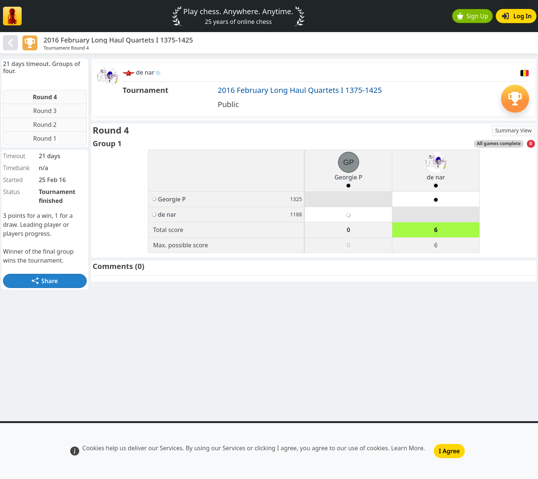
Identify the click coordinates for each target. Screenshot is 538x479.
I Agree (449, 451)
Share (45, 281)
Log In (517, 16)
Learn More (407, 448)
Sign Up (472, 16)
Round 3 (45, 111)
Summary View (513, 130)
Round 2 (45, 124)
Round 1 (45, 138)
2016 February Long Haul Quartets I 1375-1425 (300, 90)
